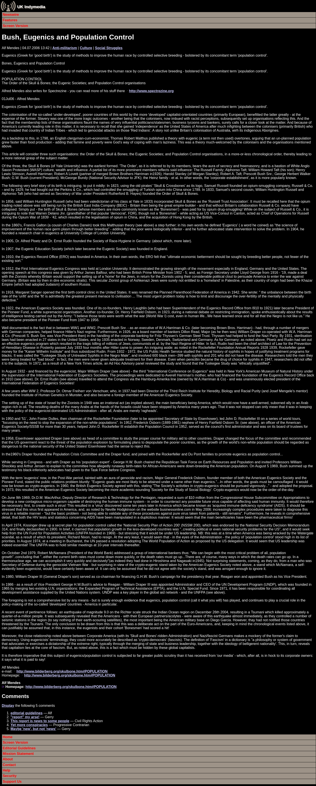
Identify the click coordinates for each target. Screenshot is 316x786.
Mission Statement (18, 754)
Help (6, 770)
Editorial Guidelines (19, 748)
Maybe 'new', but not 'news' (33, 729)
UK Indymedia (31, 6)
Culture (86, 48)
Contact (9, 765)
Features (10, 20)
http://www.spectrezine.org (151, 91)
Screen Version (15, 26)
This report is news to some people (40, 721)
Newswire (11, 14)
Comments (15, 696)
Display (8, 705)
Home (7, 737)
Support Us (12, 781)
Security (9, 776)
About (8, 759)
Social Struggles (108, 48)
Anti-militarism (64, 48)
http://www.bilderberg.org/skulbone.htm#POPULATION (62, 671)
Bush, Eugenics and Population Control (68, 37)
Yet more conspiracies (29, 725)
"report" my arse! (25, 717)
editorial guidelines (27, 713)
